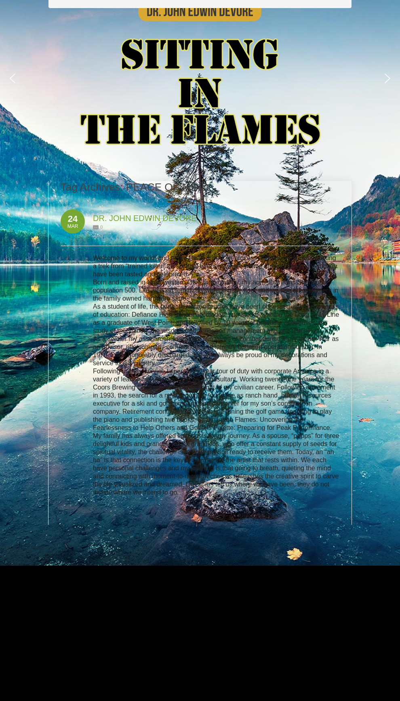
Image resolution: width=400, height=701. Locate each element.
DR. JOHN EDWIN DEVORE (145, 218)
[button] (12, 78)
